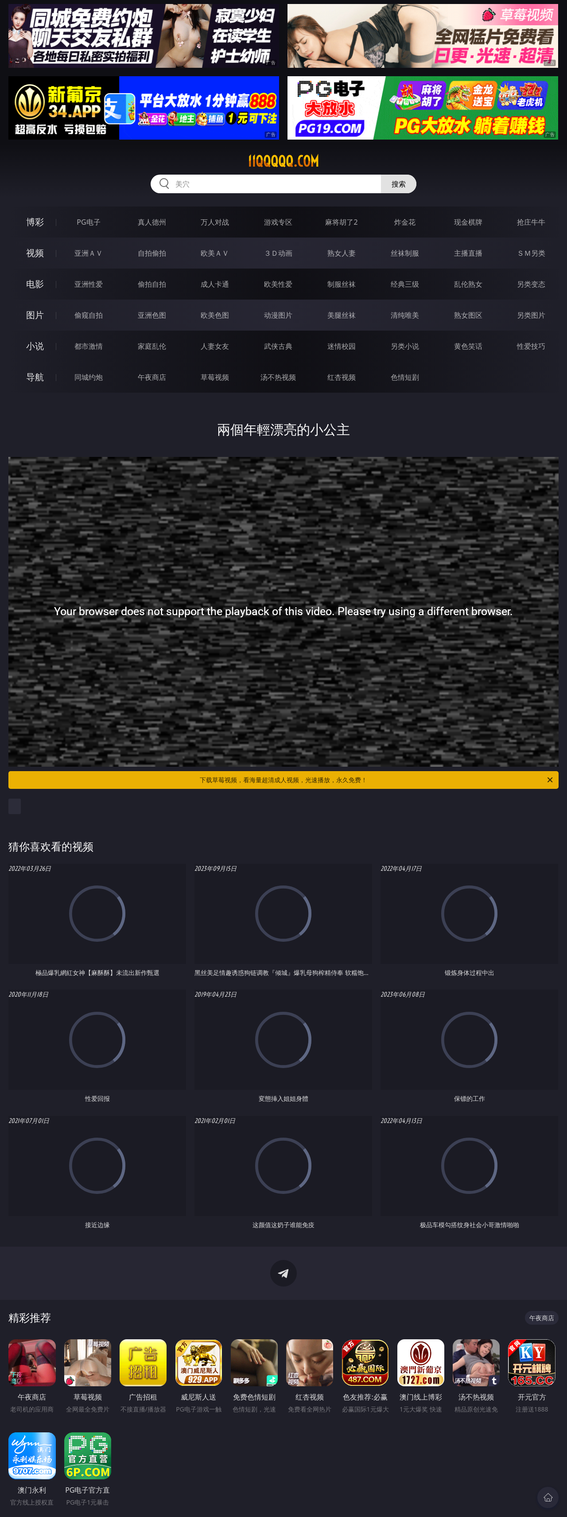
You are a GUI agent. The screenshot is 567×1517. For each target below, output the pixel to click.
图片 (35, 315)
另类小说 (405, 346)
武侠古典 (278, 346)
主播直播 (468, 253)
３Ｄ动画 (278, 253)
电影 (35, 284)
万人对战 (215, 222)
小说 (35, 346)
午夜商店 (152, 377)
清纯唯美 (405, 315)
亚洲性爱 (88, 284)
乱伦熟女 (468, 284)
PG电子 (88, 222)
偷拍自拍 (152, 284)
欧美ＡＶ (215, 253)
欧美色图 (215, 315)
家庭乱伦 (152, 346)
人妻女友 (215, 346)
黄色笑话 (468, 346)
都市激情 (88, 346)
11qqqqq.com (283, 161)
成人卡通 (215, 284)
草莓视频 (215, 377)
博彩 (35, 222)
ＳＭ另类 (531, 253)
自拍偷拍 (152, 253)
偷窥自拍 (88, 315)
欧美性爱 (278, 284)
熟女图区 (468, 315)
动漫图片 (278, 315)
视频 (35, 253)
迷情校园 (341, 346)
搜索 (399, 184)
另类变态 (531, 284)
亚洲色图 (152, 315)
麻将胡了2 (341, 222)
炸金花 (405, 222)
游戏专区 (278, 222)
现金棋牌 (468, 222)
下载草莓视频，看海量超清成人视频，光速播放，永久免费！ (377, 780)
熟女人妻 (341, 253)
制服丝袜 (341, 284)
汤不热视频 (278, 377)
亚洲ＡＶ (88, 253)
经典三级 (405, 284)
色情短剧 (405, 377)
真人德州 (152, 222)
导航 (35, 377)
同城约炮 (88, 377)
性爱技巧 (531, 346)
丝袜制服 (405, 253)
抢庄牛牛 (531, 222)
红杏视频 (341, 377)
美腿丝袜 (341, 315)
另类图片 (531, 315)
